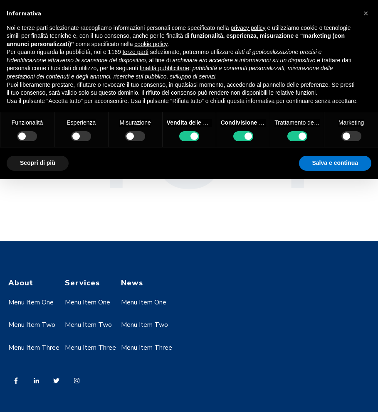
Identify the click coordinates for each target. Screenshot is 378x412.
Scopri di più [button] (37, 162)
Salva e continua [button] (335, 162)
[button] (367, 13)
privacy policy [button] (248, 28)
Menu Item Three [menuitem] (33, 347)
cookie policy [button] (150, 44)
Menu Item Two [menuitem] (31, 324)
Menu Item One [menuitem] (31, 302)
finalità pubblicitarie (164, 68)
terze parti (135, 52)
